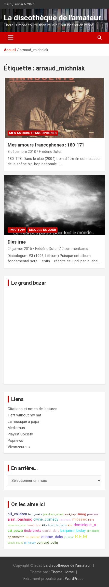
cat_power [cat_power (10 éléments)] (15, 531)
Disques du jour (42, 230)
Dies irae (17, 242)
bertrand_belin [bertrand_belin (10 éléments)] (47, 542)
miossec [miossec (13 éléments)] (79, 519)
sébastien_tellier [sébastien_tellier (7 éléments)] (17, 525)
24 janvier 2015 (20, 249)
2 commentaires (75, 249)
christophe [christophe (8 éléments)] (93, 531)
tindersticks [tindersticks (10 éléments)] (32, 531)
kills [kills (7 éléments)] (44, 525)
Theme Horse (62, 572)
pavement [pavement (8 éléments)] (93, 514)
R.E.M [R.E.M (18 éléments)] (81, 536)
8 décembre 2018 (22, 152)
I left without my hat (24, 415)
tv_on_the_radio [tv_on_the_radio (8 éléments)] (57, 525)
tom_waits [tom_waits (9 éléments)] (35, 514)
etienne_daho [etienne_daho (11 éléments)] (52, 537)
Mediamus (16, 428)
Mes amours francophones (33, 133)
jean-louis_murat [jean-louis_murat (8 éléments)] (53, 514)
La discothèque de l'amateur (52, 17)
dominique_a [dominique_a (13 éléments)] (85, 525)
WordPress (74, 578)
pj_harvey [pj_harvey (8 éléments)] (30, 542)
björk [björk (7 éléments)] (91, 519)
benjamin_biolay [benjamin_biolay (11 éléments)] (73, 530)
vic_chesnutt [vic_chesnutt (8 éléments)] (32, 537)
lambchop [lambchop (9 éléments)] (34, 525)
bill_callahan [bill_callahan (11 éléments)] (17, 514)
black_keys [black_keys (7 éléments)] (70, 514)
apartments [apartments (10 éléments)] (16, 537)
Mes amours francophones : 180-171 (46, 145)
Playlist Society (20, 434)
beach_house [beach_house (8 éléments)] (15, 542)
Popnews (15, 440)
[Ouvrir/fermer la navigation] (10, 38)
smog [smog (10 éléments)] (81, 514)
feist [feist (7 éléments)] (70, 525)
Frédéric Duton (50, 152)
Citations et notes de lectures (32, 409)
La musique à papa (23, 421)
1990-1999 (17, 230)
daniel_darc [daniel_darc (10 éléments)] (50, 531)
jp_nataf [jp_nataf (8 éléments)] (69, 537)
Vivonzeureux (19, 447)
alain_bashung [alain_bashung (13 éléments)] (20, 519)
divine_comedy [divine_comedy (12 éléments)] (45, 519)
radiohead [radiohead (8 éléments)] (65, 519)
